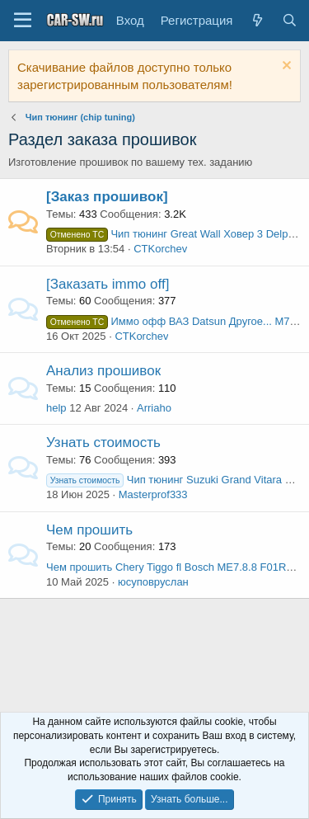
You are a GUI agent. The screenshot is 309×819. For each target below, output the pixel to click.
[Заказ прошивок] (107, 197)
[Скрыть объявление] (285, 67)
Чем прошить (89, 530)
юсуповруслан (153, 582)
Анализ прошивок (103, 371)
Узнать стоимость (103, 442)
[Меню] (22, 20)
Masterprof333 (153, 494)
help (56, 408)
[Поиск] (290, 20)
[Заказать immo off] (107, 284)
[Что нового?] (257, 20)
